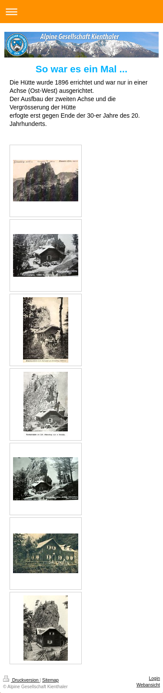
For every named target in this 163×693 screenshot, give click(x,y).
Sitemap (50, 680)
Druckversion (21, 680)
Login (154, 678)
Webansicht (148, 685)
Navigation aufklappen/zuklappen (81, 11)
